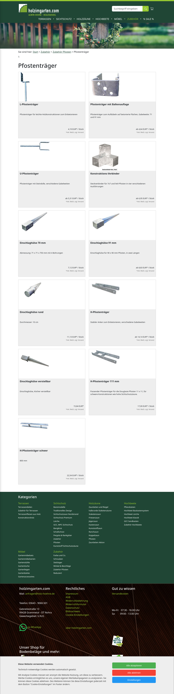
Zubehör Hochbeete (133, 524)
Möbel (118, 19)
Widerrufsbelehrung (77, 600)
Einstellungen (134, 680)
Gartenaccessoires (26, 576)
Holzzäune (84, 19)
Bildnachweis (73, 611)
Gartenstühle (24, 562)
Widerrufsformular (76, 604)
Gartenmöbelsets (26, 555)
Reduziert (58, 573)
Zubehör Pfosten (61, 569)
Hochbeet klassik (131, 517)
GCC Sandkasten (131, 521)
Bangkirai (58, 528)
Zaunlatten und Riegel (98, 507)
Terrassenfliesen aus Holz (29, 514)
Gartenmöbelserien (26, 559)
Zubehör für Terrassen (28, 510)
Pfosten (57, 542)
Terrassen (45, 19)
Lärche (56, 521)
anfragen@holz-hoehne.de (40, 593)
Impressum (72, 593)
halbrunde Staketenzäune (100, 510)
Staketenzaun (95, 514)
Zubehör (133, 19)
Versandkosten (120, 593)
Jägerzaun (93, 521)
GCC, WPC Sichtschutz (63, 524)
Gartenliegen (24, 569)
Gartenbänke (24, 573)
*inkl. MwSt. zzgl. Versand (75, 132)
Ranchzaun (94, 531)
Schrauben (58, 559)
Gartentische (24, 566)
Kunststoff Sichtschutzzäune (66, 546)
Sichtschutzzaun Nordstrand (66, 514)
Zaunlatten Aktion (97, 542)
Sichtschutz (64, 19)
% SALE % (148, 19)
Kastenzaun (94, 524)
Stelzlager (58, 562)
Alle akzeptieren (134, 665)
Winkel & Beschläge (62, 566)
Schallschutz (59, 531)
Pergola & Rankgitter (63, 535)
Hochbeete (103, 19)
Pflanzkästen (129, 507)
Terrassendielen (25, 507)
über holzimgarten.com (79, 627)
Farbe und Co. (60, 555)
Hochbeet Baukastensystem (136, 510)
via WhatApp (30, 627)
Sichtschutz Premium (63, 517)
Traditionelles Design (63, 510)
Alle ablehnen (134, 672)
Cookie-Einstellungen (77, 614)
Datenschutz (72, 607)
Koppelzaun (94, 535)
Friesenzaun (94, 517)
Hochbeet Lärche (131, 514)
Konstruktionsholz (26, 517)
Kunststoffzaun (95, 528)
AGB (68, 597)
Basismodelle (59, 507)
